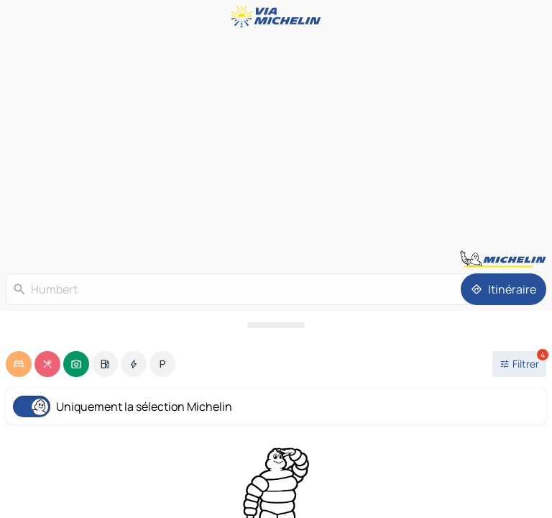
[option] (19, 364)
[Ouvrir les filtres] (519, 364)
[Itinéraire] (503, 289)
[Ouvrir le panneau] (276, 325)
